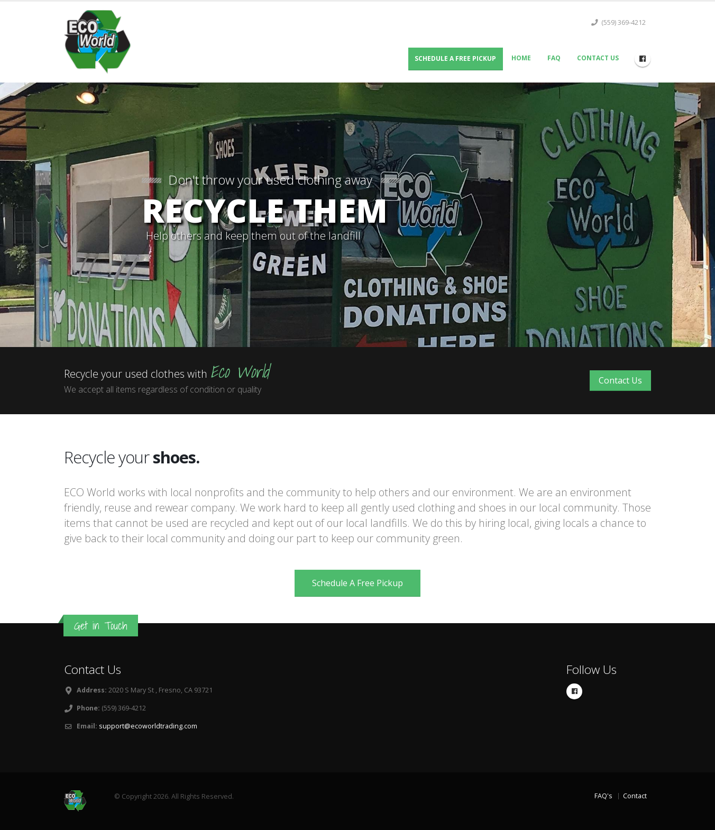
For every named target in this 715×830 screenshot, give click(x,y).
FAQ (554, 57)
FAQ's (603, 795)
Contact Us (598, 57)
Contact (635, 795)
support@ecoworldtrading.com (148, 726)
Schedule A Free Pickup (455, 58)
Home (521, 57)
